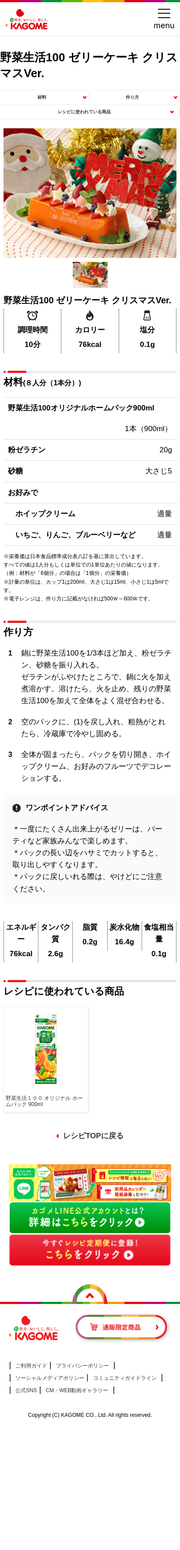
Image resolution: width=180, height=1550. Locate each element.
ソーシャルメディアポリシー (49, 1378)
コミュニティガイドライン (125, 1378)
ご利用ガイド (31, 1366)
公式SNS (26, 1390)
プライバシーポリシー (82, 1366)
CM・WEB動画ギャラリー (76, 1390)
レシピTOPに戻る (93, 1136)
